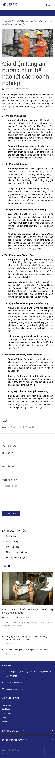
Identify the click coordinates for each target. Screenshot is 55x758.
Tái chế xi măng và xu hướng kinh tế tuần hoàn (26, 650)
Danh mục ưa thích (27, 730)
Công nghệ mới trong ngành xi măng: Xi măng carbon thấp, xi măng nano (26, 637)
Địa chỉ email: (9, 466)
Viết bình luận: (9, 480)
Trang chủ (6, 705)
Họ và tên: (7, 453)
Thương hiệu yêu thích (16, 552)
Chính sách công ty (27, 740)
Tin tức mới (11, 536)
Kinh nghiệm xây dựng (16, 557)
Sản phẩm (6, 713)
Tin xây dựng (12, 541)
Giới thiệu (6, 709)
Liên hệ (5, 722)
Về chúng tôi (27, 698)
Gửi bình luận (11, 514)
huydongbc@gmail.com (15, 689)
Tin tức (6, 566)
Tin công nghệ (12, 547)
